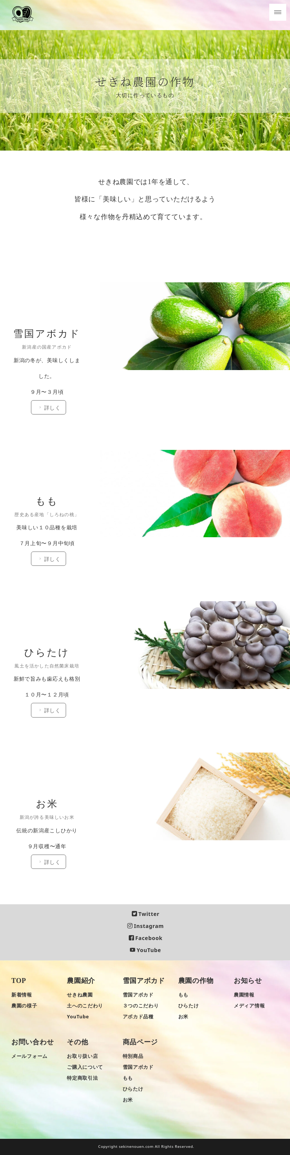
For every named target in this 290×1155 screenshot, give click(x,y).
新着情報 (21, 995)
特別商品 (133, 1056)
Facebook (146, 938)
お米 (183, 1016)
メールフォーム (29, 1056)
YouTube (145, 950)
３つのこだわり (141, 1006)
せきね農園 (80, 995)
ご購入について (85, 1067)
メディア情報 (249, 1006)
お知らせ (248, 980)
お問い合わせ (32, 1042)
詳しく (51, 308)
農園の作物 (196, 980)
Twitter (145, 913)
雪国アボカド (144, 980)
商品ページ (140, 1042)
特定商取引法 (82, 1078)
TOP (18, 980)
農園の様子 (24, 1006)
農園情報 (244, 995)
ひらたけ (188, 1006)
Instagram (145, 925)
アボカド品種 (138, 1016)
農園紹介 (81, 980)
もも (183, 995)
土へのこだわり (85, 1006)
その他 (77, 1042)
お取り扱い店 (82, 1056)
